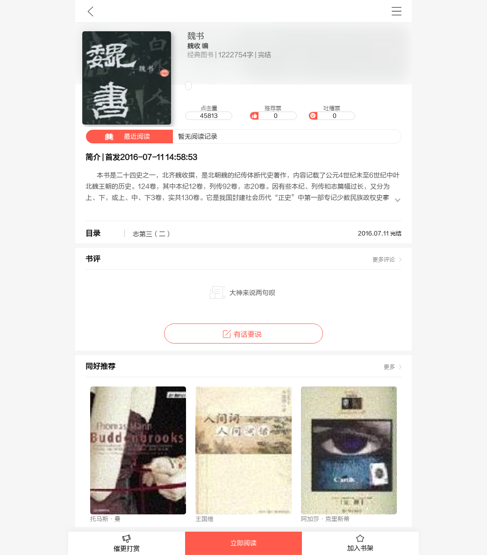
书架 (396, 11)
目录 (93, 233)
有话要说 (243, 334)
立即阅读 (243, 543)
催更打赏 (126, 543)
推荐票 (273, 112)
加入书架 (360, 543)
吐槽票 (331, 112)
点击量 (208, 112)
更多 (389, 367)
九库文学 (90, 11)
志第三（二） (152, 234)
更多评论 (383, 259)
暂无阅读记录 (151, 136)
